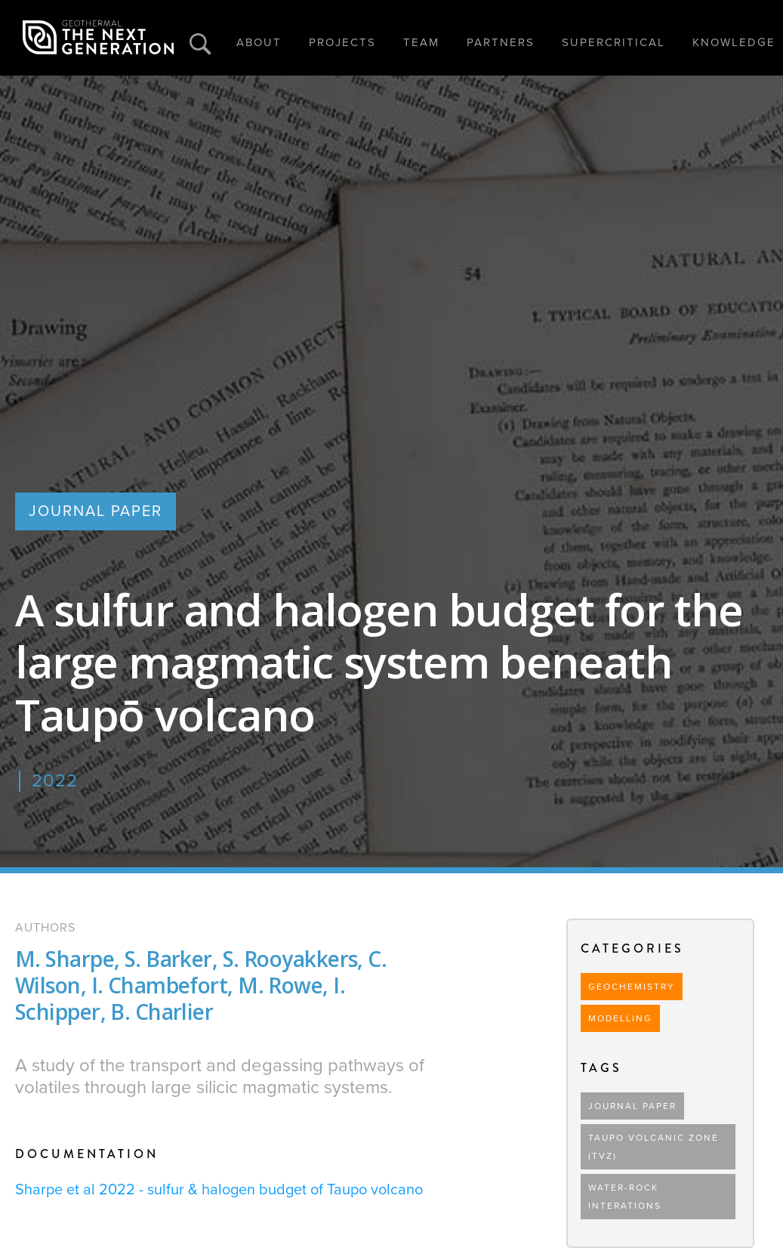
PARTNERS (501, 42)
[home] (98, 38)
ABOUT (259, 42)
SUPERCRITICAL (613, 42)
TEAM (421, 42)
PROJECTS (342, 42)
